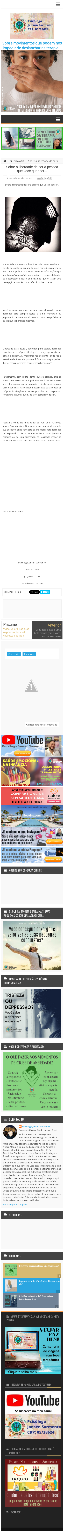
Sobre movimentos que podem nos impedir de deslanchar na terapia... (32, 45)
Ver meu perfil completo (15, 1189)
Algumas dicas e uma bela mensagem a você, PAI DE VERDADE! (47, 618)
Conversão (13, 639)
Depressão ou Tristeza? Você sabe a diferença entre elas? (39, 1268)
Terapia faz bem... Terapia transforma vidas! (39, 1519)
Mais (46, 592)
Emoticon (29, 639)
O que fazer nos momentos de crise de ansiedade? (39, 1251)
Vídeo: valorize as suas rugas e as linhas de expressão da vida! (16, 618)
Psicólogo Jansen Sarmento (36, 1111)
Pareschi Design (36, 1523)
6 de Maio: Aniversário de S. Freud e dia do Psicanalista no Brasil (36, 1283)
